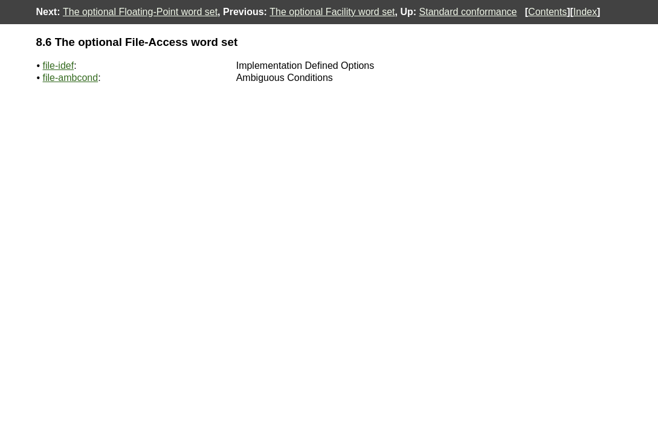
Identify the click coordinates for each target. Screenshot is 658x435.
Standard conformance (468, 12)
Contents (547, 12)
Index (585, 12)
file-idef (58, 65)
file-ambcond (70, 77)
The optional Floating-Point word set (140, 12)
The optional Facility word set (332, 12)
